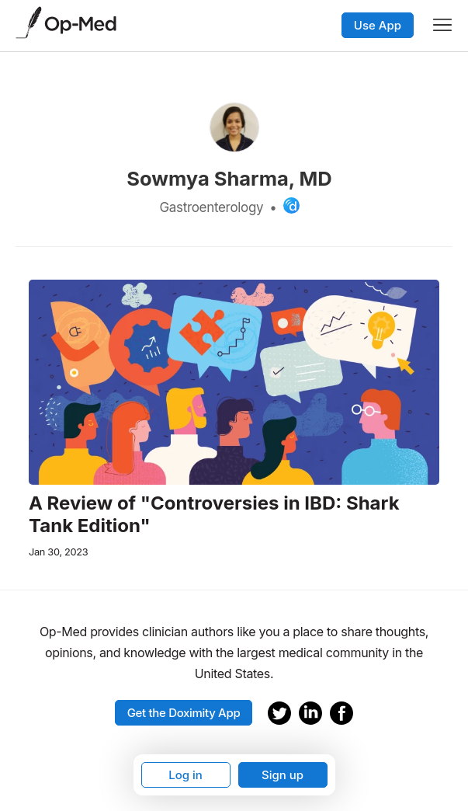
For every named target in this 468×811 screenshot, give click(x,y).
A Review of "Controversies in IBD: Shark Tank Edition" (214, 515)
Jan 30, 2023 (58, 552)
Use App (377, 25)
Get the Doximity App (184, 712)
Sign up (282, 774)
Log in (185, 774)
